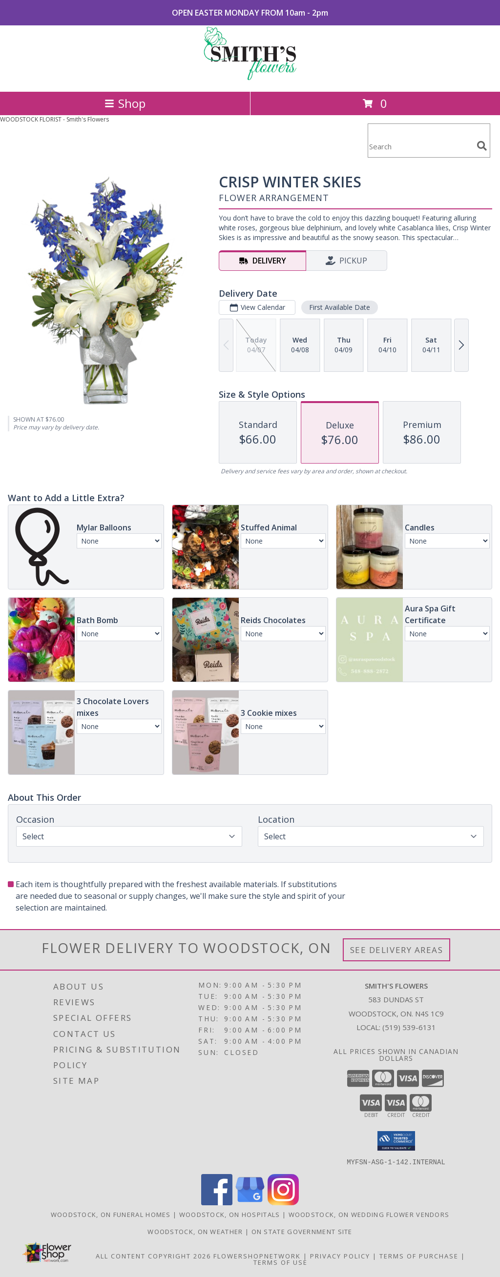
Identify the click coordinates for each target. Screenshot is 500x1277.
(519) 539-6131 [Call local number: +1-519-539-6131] (409, 1027)
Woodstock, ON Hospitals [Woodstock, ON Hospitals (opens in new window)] (229, 1214)
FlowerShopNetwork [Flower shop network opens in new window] (257, 1255)
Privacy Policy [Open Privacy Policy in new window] (340, 1255)
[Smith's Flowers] (250, 77)
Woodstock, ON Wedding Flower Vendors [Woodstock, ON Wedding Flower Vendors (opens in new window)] (369, 1214)
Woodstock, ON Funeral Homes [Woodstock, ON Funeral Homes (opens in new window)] (111, 1214)
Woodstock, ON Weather (195, 1231)
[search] (482, 146)
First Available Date (339, 307)
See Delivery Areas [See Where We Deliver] (396, 949)
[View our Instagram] (283, 1202)
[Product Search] (420, 146)
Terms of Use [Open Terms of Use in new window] (280, 1261)
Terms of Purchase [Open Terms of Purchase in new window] (418, 1255)
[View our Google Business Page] (250, 1202)
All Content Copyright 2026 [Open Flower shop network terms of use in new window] (153, 1255)
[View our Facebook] (216, 1202)
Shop (125, 103)
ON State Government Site (302, 1231)
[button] (396, 1141)
